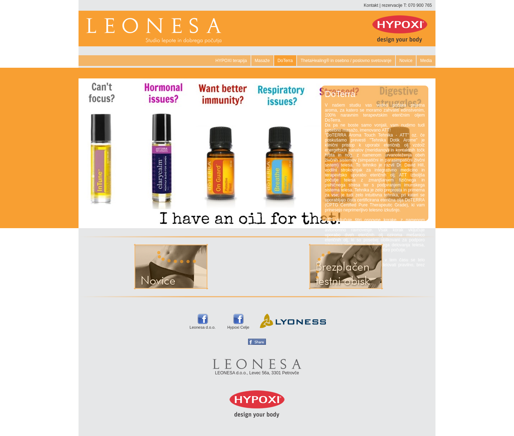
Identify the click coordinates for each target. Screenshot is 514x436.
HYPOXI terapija (231, 60)
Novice (406, 60)
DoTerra (285, 60)
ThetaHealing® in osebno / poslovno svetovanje (346, 60)
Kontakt (371, 5)
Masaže (262, 60)
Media (426, 60)
